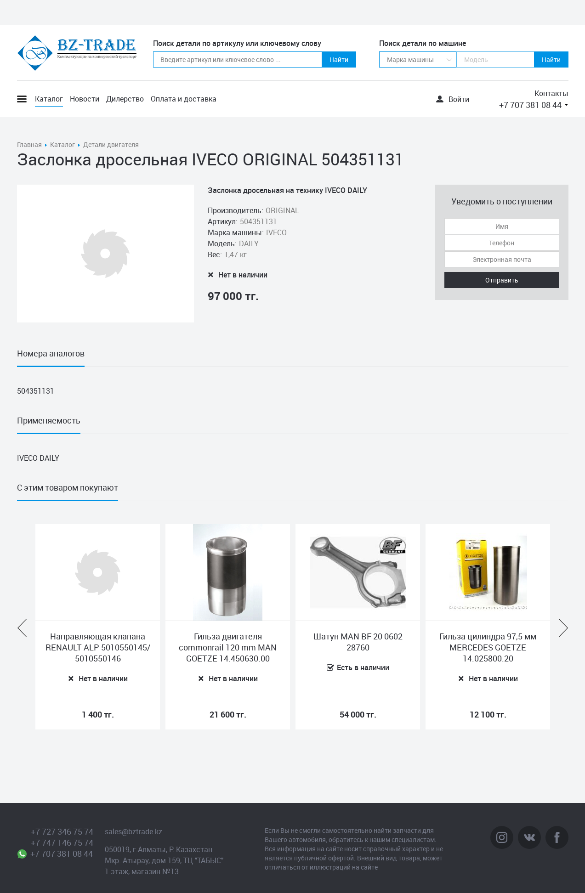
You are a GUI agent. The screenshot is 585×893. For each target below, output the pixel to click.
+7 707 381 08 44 (530, 104)
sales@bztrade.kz (133, 831)
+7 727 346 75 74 (62, 831)
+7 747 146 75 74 (62, 842)
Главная (29, 144)
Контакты (551, 93)
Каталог (49, 99)
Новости (84, 99)
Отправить (501, 280)
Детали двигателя (111, 144)
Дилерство (125, 99)
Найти (338, 59)
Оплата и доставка (183, 99)
